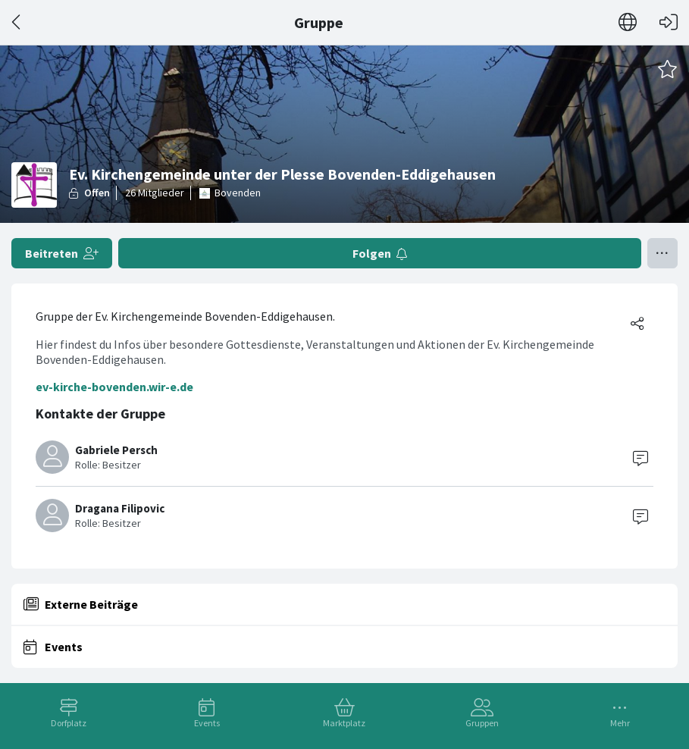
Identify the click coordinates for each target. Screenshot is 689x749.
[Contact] (640, 457)
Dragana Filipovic (119, 508)
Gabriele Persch (116, 450)
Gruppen (482, 723)
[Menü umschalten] (662, 253)
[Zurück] (17, 22)
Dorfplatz (68, 723)
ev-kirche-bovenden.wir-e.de (114, 386)
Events (207, 723)
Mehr (620, 723)
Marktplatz (344, 723)
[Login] (668, 22)
